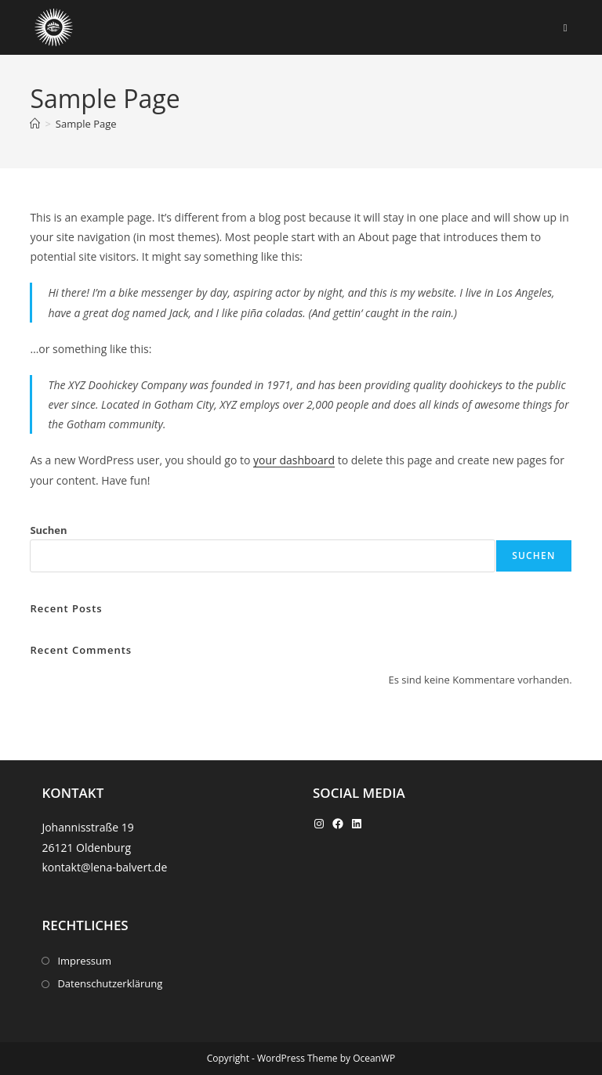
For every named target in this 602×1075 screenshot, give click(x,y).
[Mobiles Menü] (566, 27)
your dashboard (294, 460)
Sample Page (86, 124)
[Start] (35, 124)
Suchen (48, 530)
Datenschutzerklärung (109, 983)
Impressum (84, 961)
